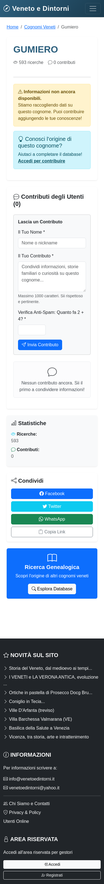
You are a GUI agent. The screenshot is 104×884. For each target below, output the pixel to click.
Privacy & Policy (22, 812)
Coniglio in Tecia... (24, 701)
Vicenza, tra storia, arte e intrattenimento (46, 737)
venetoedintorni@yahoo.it (31, 787)
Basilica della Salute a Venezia (36, 728)
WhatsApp (52, 519)
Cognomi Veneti (39, 27)
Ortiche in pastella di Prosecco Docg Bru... (47, 692)
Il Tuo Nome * (31, 232)
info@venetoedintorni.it (28, 779)
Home (13, 27)
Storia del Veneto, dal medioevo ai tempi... (47, 668)
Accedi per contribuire (41, 161)
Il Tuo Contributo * (36, 256)
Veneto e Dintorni (36, 8)
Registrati (52, 875)
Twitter (52, 506)
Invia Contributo (40, 344)
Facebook (52, 493)
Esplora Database (52, 588)
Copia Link (52, 531)
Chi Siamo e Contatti (26, 803)
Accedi (52, 864)
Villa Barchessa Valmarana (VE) (37, 719)
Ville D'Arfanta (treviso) (28, 710)
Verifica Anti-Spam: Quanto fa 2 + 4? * (51, 315)
